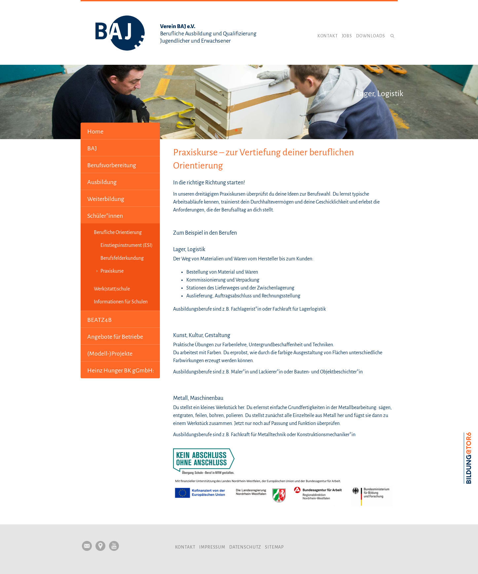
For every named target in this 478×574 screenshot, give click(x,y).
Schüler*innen (105, 215)
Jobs (347, 36)
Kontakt (327, 36)
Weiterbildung (105, 199)
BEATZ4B (99, 320)
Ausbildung (102, 182)
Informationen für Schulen (121, 301)
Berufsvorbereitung (111, 165)
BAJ (92, 148)
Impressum (212, 547)
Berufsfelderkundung (122, 258)
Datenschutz (245, 547)
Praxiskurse (112, 271)
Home (95, 131)
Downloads (370, 36)
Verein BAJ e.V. (176, 33)
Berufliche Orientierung (118, 232)
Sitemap (274, 547)
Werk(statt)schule (112, 288)
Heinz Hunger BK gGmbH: (120, 370)
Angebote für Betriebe (115, 336)
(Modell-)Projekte (109, 353)
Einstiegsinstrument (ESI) (126, 245)
